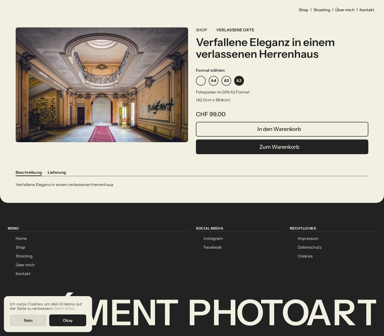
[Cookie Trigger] (305, 256)
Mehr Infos (64, 308)
